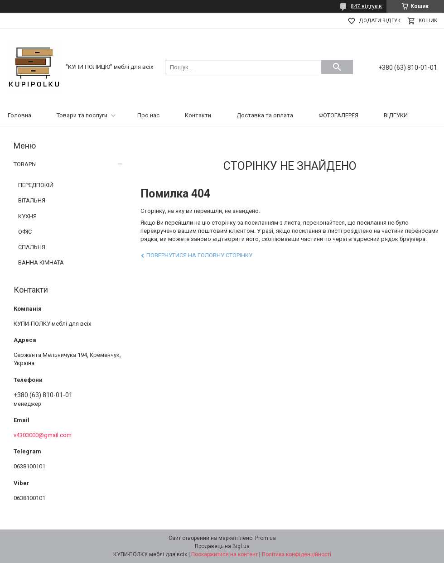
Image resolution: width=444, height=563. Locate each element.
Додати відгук (380, 21)
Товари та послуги (82, 115)
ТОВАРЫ (25, 164)
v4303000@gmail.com (43, 435)
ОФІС (25, 231)
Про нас (148, 115)
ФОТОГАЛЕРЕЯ (338, 115)
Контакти (198, 115)
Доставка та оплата (264, 115)
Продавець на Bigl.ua (222, 546)
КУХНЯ (27, 216)
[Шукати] (337, 67)
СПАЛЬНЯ (31, 247)
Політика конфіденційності (296, 554)
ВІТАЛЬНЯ (31, 200)
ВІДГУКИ (396, 115)
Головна (19, 115)
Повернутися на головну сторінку (199, 255)
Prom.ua (265, 538)
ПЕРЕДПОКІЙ (35, 185)
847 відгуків (366, 6)
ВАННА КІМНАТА (41, 262)
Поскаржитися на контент (224, 554)
